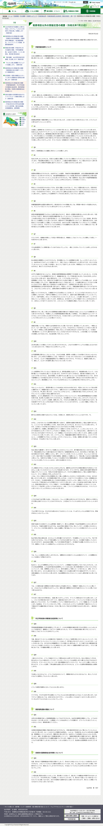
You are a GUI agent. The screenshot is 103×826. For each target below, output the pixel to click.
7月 (75, 16)
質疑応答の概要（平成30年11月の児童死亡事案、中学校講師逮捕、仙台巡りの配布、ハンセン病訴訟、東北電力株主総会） (14, 51)
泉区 (22, 125)
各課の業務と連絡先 (71, 816)
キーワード (57, 7)
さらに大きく (84, 4)
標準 (80, 2)
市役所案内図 (71, 819)
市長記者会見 (42, 16)
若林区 (23, 121)
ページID (64, 7)
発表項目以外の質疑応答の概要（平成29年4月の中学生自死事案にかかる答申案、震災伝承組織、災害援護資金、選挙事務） (14, 105)
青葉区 (23, 118)
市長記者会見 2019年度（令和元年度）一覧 (59, 16)
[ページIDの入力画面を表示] (62, 6)
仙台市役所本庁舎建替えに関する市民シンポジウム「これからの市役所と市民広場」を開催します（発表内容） (14, 30)
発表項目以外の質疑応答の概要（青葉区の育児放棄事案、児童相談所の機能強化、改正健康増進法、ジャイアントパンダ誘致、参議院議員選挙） (14, 40)
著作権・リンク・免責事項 (23, 807)
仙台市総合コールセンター (78, 810)
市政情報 (16, 16)
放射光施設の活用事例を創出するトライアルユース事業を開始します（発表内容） (14, 96)
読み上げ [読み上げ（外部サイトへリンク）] (66, 2)
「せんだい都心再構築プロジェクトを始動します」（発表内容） (14, 64)
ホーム (10, 16)
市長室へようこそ (32, 16)
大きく (77, 4)
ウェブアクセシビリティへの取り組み (62, 807)
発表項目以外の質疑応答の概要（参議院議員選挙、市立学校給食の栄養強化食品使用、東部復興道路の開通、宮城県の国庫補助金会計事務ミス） (14, 87)
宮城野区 (23, 119)
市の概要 (22, 16)
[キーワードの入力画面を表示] (54, 6)
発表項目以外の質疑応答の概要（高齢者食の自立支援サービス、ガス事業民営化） (14, 70)
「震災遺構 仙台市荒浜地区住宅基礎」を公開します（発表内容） (14, 58)
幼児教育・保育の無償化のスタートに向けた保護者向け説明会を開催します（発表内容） (14, 78)
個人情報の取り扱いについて (40, 807)
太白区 (23, 123)
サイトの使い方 (9, 807)
